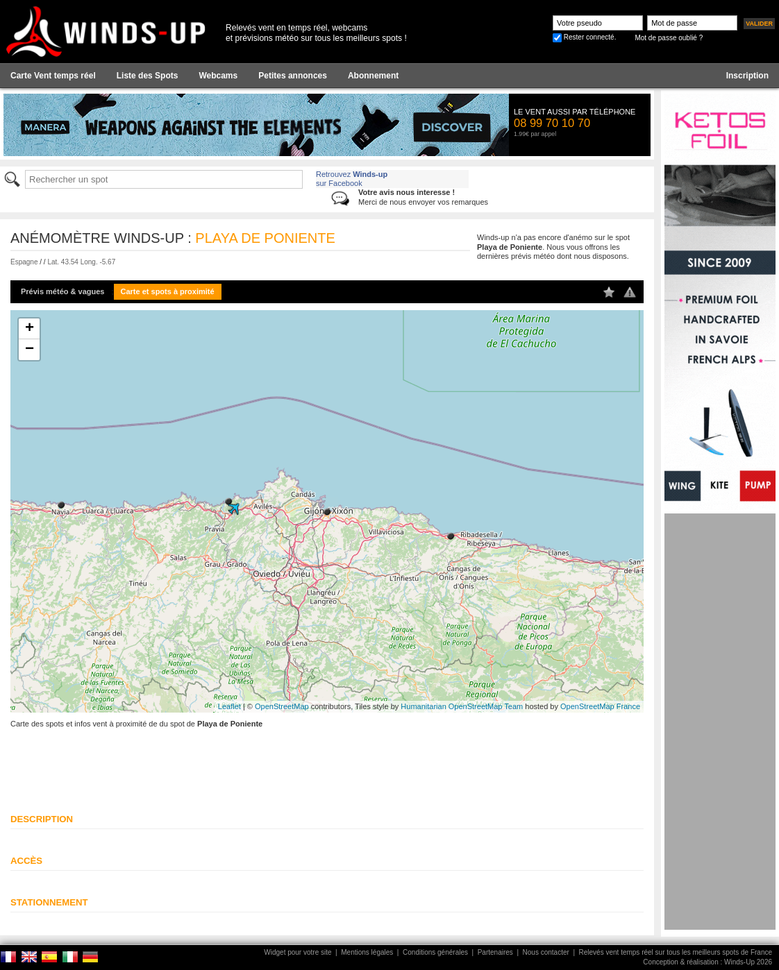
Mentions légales (367, 952)
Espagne (23, 262)
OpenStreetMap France (600, 706)
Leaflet (229, 706)
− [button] (29, 349)
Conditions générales (435, 952)
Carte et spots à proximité (168, 291)
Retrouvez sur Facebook (351, 178)
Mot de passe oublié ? (669, 38)
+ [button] (29, 328)
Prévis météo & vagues (62, 291)
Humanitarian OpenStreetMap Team (462, 706)
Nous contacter (546, 952)
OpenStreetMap (282, 706)
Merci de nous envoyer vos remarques (423, 196)
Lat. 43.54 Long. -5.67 (81, 262)
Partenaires (495, 952)
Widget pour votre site (297, 952)
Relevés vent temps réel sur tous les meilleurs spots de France (675, 952)
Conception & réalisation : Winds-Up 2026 (707, 962)
